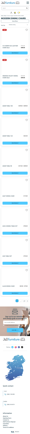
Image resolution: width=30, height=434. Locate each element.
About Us (5, 416)
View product (15, 52)
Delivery (5, 425)
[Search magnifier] (27, 8)
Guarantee (6, 423)
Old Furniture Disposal (9, 421)
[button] (26, 29)
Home (2, 15)
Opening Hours (7, 418)
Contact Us (6, 420)
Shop (5, 15)
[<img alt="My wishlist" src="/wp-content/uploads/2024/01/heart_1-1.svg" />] (19, 13)
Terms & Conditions (8, 427)
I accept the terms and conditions (10, 325)
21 (24, 301)
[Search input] (14, 8)
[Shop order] (18, 24)
